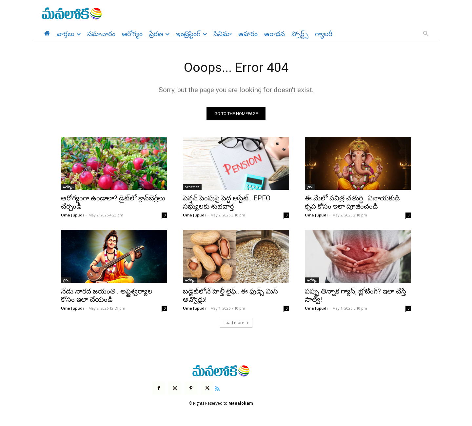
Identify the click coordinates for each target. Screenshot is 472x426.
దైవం (310, 187)
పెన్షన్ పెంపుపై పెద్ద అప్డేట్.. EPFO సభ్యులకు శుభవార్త (226, 202)
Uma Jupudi (72, 215)
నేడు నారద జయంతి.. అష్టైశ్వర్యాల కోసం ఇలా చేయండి (106, 296)
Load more (236, 323)
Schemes (192, 187)
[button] (425, 34)
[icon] (217, 388)
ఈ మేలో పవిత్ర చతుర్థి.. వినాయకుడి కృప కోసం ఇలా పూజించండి (352, 202)
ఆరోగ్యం (68, 187)
